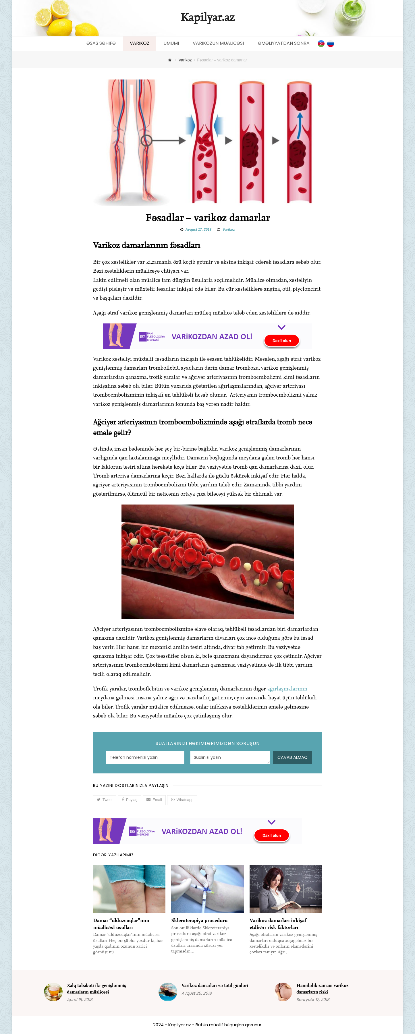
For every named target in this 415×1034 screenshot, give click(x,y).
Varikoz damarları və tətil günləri (215, 985)
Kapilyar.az (207, 18)
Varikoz (229, 230)
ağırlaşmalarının (287, 689)
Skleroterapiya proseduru (199, 920)
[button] (105, 800)
